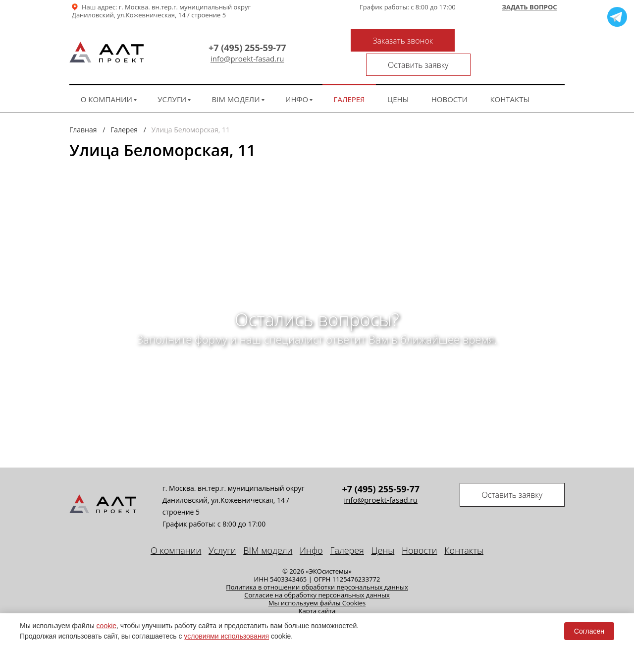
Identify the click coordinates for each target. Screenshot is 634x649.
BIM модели (236, 78)
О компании (106, 78)
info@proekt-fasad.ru (239, 48)
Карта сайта (317, 590)
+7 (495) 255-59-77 (239, 37)
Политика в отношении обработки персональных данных (317, 566)
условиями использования (226, 636)
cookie (106, 626)
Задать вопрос (529, 7)
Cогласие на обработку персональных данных (317, 574)
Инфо (296, 78)
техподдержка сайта (526, 608)
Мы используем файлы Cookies (317, 582)
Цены (398, 78)
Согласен (589, 631)
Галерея (349, 78)
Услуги (172, 78)
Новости (449, 78)
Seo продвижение (456, 608)
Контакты (509, 78)
